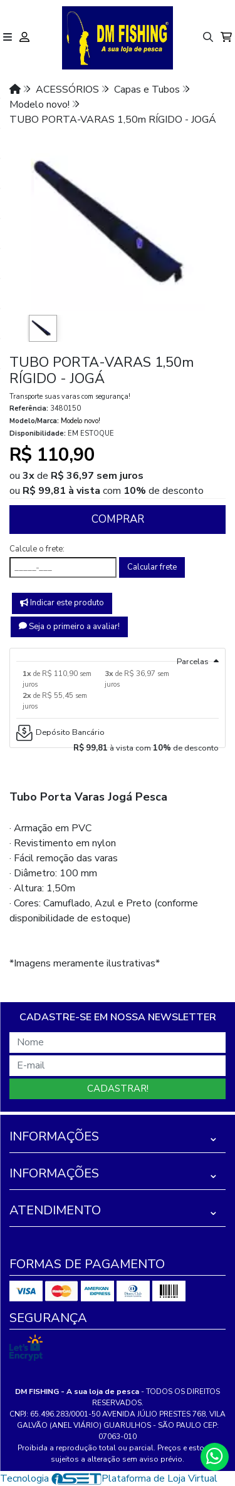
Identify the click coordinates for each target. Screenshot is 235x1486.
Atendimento (55, 1210)
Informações (54, 1136)
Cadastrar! (118, 1088)
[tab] (117, 654)
